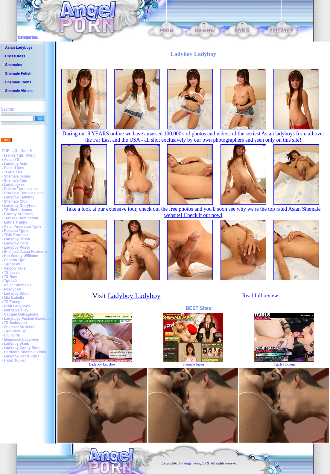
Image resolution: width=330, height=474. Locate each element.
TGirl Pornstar (16, 235)
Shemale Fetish (18, 73)
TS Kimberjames (18, 210)
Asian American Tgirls (23, 226)
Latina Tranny (15, 222)
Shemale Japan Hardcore (25, 252)
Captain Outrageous (21, 314)
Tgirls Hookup (284, 364)
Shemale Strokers (19, 327)
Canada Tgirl (15, 260)
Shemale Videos (19, 91)
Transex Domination (21, 218)
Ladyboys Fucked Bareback (27, 318)
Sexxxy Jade (14, 268)
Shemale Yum (15, 180)
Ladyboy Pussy (17, 247)
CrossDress (15, 56)
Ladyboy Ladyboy (19, 197)
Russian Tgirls (16, 231)
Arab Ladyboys (17, 306)
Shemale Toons (18, 82)
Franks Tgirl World (20, 155)
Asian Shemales (17, 285)
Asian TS (11, 160)
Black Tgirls (14, 168)
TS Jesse (11, 272)
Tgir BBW (12, 264)
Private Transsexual (21, 189)
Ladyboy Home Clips (21, 356)
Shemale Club (16, 201)
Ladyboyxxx (14, 185)
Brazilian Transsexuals (23, 193)
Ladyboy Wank (16, 344)
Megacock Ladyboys (21, 339)
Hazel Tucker (15, 360)
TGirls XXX (13, 172)
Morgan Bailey (16, 310)
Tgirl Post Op (15, 331)
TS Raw (10, 277)
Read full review (260, 296)
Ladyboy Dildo (16, 293)
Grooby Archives (18, 214)
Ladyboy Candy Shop (22, 348)
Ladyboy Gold (16, 243)
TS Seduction (15, 323)
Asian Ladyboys (19, 47)
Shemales (13, 65)
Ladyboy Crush (17, 239)
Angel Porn (192, 463)
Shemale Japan (17, 176)
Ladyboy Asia (15, 164)
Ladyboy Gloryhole (20, 206)
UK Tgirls (12, 335)
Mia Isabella (14, 298)
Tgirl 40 (10, 281)
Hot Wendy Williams (21, 256)
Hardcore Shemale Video (25, 352)
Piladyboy (12, 289)
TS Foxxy (12, 302)
